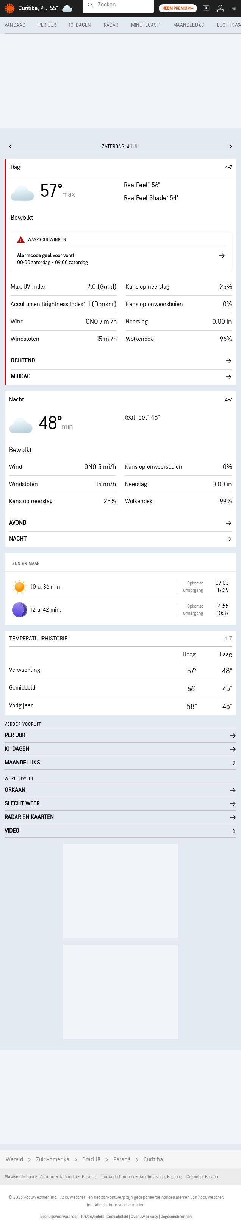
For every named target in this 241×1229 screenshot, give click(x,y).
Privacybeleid (93, 1216)
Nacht (120, 538)
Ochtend (121, 360)
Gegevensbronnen (176, 1216)
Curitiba (153, 1159)
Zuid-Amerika (52, 1159)
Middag (121, 376)
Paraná (122, 1159)
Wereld (14, 1159)
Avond (120, 523)
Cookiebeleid (117, 1216)
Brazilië (91, 1159)
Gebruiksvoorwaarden (59, 1216)
